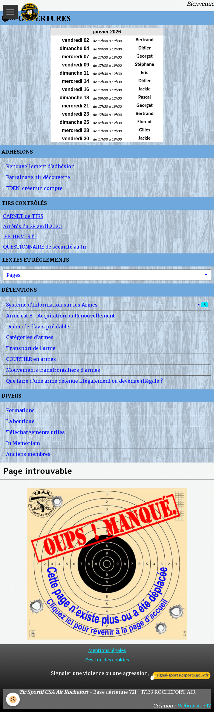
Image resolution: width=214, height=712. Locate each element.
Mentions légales (107, 650)
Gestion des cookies (107, 660)
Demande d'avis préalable (37, 327)
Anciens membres (28, 454)
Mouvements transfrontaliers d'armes (53, 370)
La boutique (20, 421)
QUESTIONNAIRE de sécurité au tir (45, 247)
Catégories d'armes (30, 337)
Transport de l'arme (30, 348)
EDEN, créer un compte (34, 188)
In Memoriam (23, 443)
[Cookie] (13, 699)
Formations (20, 410)
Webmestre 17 (194, 706)
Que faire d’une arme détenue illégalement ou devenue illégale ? (84, 381)
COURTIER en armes (31, 359)
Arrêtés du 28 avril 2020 (32, 226)
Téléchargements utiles (35, 432)
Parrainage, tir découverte (38, 177)
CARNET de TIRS (23, 216)
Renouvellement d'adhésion (40, 166)
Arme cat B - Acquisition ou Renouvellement (60, 316)
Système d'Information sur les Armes (107, 305)
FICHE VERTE (20, 236)
